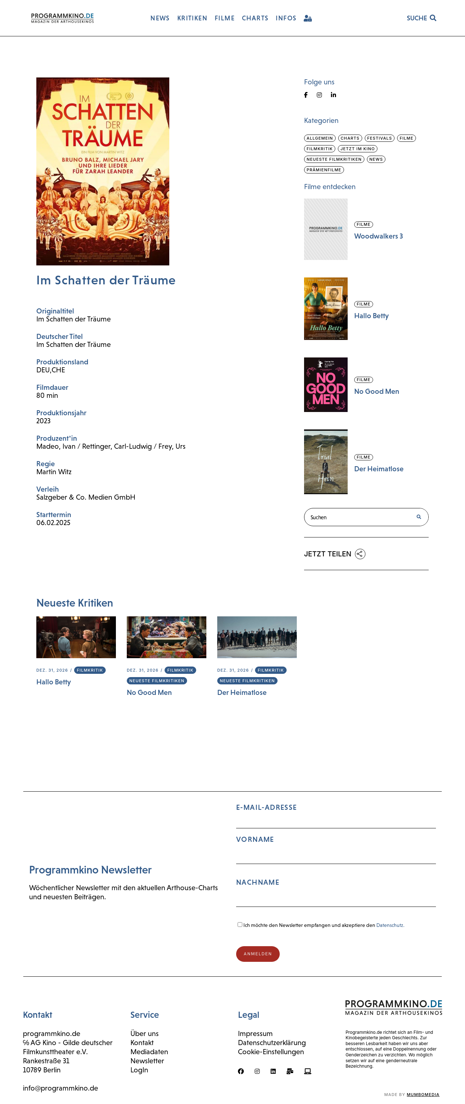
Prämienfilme (324, 169)
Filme (406, 138)
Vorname (255, 839)
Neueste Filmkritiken (157, 680)
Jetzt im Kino (357, 148)
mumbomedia (423, 1094)
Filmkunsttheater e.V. (55, 1052)
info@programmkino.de (60, 1088)
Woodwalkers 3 (378, 236)
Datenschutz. (390, 925)
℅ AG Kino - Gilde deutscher (68, 1043)
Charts (350, 138)
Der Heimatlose (242, 692)
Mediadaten (149, 1052)
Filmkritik (90, 670)
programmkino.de (51, 1033)
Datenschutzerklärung (272, 1043)
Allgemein (320, 138)
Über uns (144, 1033)
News (376, 159)
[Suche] (418, 517)
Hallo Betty (53, 682)
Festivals (379, 138)
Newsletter (147, 1061)
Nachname (257, 882)
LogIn (139, 1070)
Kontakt (142, 1043)
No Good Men (149, 692)
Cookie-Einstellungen (271, 1052)
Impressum (255, 1033)
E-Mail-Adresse (336, 858)
